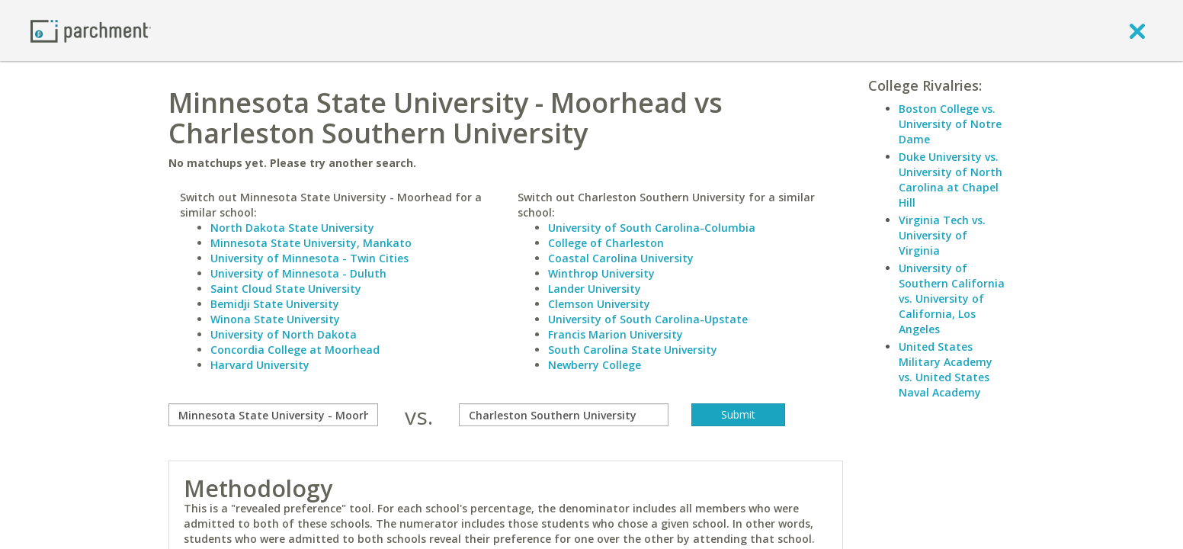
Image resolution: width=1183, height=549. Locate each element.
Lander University (594, 288)
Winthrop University (601, 273)
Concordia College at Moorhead (295, 349)
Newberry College (594, 365)
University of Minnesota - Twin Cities (309, 258)
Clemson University (599, 304)
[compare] (273, 414)
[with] (563, 414)
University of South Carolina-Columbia (651, 227)
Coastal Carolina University (621, 258)
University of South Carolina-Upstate (648, 319)
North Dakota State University (292, 227)
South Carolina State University (632, 349)
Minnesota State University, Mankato (311, 243)
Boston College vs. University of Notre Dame (950, 123)
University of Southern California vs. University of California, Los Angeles (952, 298)
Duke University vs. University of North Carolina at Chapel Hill (950, 179)
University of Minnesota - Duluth (298, 273)
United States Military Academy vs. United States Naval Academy (945, 369)
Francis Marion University (615, 334)
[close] (1137, 30)
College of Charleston (606, 243)
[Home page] (90, 30)
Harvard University (259, 365)
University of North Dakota (283, 334)
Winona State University (275, 319)
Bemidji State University (274, 304)
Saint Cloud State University (285, 288)
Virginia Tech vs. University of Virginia (942, 235)
